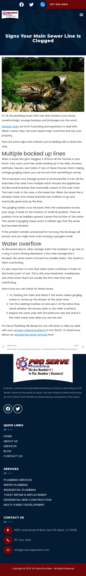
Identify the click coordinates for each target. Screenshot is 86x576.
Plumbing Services (18, 480)
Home (8, 436)
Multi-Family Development (24, 505)
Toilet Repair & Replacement (25, 495)
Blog (7, 451)
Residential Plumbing (20, 490)
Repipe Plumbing (16, 485)
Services (10, 446)
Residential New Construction (27, 500)
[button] (81, 15)
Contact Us (13, 456)
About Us (11, 441)
